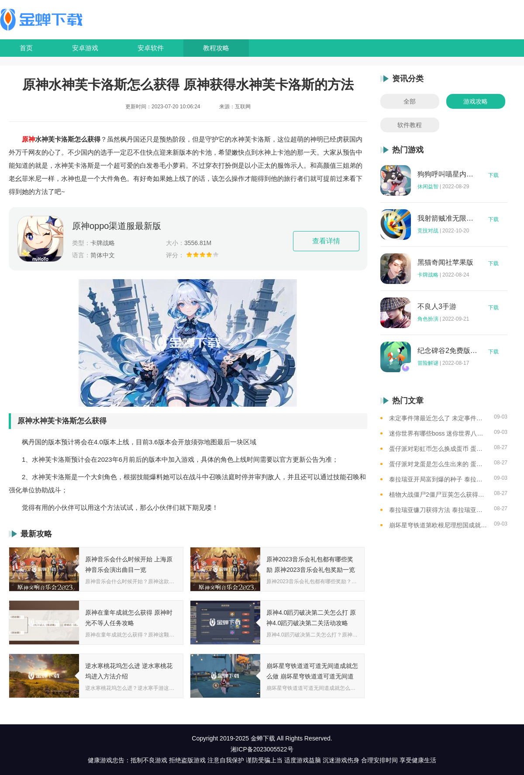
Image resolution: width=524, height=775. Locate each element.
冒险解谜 (427, 363)
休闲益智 (427, 186)
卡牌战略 (427, 275)
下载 (493, 175)
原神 (28, 139)
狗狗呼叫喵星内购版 (447, 174)
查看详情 (326, 241)
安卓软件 (151, 48)
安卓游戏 (85, 48)
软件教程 (409, 124)
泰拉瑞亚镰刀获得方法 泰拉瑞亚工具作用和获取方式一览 (438, 509)
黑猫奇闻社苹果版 (445, 262)
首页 (26, 48)
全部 (409, 101)
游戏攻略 (475, 101)
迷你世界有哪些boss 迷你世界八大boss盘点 (438, 433)
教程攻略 (216, 48)
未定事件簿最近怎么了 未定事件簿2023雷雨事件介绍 (438, 418)
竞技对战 (427, 231)
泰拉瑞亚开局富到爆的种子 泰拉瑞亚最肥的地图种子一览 (438, 479)
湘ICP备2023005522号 (262, 749)
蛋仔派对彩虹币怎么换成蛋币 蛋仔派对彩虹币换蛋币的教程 (438, 448)
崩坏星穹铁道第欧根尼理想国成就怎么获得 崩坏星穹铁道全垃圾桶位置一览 (438, 525)
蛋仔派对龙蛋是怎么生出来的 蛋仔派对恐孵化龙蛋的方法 (438, 463)
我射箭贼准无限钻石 (447, 218)
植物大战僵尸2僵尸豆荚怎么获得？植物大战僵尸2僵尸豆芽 (438, 494)
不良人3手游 (436, 306)
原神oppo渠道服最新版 (117, 226)
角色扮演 (427, 319)
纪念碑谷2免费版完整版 (447, 350)
